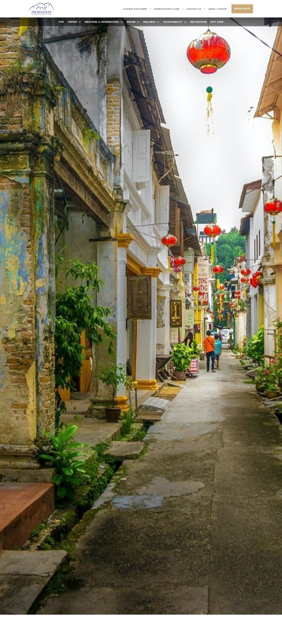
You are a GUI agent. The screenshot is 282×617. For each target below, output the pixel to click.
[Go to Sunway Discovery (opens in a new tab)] (135, 9)
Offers (74, 22)
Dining (133, 22)
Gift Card (217, 22)
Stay (61, 22)
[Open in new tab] (166, 9)
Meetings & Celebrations (103, 22)
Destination (198, 22)
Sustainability (174, 22)
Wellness (151, 22)
